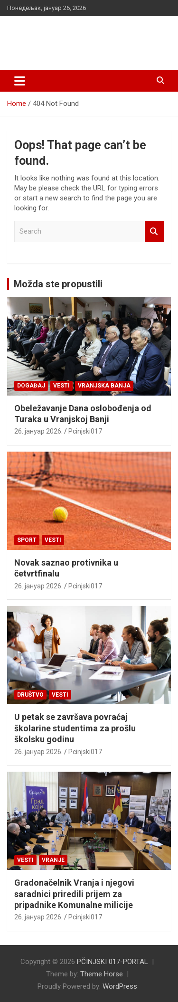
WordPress (120, 986)
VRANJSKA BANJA (104, 385)
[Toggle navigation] (19, 81)
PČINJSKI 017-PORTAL (80, 33)
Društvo (30, 694)
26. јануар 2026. (38, 431)
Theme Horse (101, 974)
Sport (27, 540)
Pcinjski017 (85, 431)
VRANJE (53, 860)
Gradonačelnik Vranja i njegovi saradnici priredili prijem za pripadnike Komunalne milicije (74, 894)
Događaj (31, 385)
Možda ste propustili (58, 284)
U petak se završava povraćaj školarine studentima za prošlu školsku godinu (75, 728)
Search (154, 231)
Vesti (61, 385)
